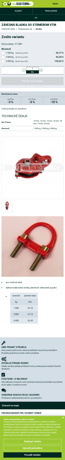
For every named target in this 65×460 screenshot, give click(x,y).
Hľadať (18, 11)
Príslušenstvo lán (25, 29)
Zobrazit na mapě (10, 405)
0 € (36, 18)
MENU (55, 4)
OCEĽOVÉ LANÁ (8, 29)
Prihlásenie (51, 11)
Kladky (39, 29)
